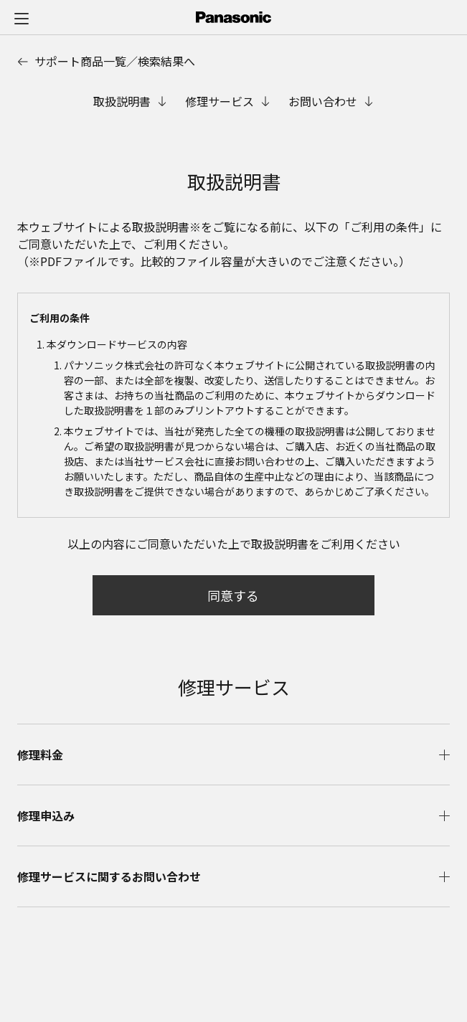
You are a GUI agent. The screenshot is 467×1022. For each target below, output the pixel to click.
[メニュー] (21, 18)
